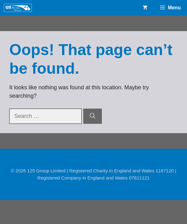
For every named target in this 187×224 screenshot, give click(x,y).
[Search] (92, 116)
